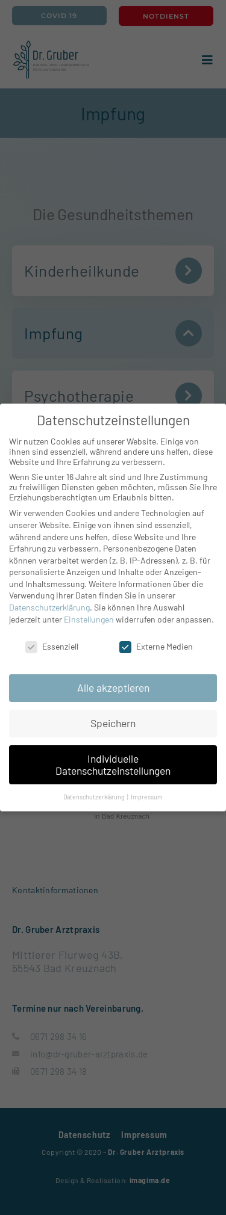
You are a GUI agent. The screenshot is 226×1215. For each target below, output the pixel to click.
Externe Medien (156, 646)
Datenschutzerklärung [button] (94, 797)
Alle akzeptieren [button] (113, 687)
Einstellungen (89, 619)
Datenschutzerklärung (49, 607)
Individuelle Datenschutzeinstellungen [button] (113, 764)
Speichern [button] (113, 723)
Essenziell (51, 646)
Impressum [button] (147, 797)
